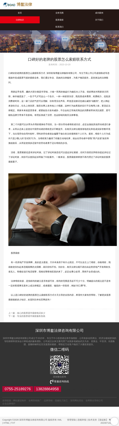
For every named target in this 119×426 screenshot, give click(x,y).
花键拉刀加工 (61, 400)
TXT (13, 423)
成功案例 (99, 13)
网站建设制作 (19, 400)
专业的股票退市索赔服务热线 (31, 316)
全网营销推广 (35, 400)
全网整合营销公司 (94, 400)
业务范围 (59, 13)
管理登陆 (71, 420)
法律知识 (20, 20)
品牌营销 (48, 400)
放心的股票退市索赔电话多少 (31, 313)
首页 (20, 13)
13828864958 (47, 389)
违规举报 (81, 420)
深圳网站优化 (76, 400)
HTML (6, 423)
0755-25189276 (18, 389)
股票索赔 (59, 20)
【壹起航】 (102, 420)
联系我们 (59, 27)
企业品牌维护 (8, 403)
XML (59, 420)
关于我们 (99, 20)
